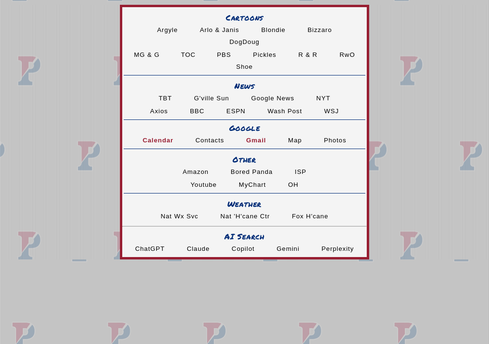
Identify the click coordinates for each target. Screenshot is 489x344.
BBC (197, 111)
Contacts (209, 140)
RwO (347, 54)
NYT (323, 98)
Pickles (264, 54)
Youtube (204, 184)
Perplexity (337, 248)
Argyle (167, 29)
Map (295, 140)
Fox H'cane (310, 216)
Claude (198, 248)
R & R (308, 54)
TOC (189, 54)
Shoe (244, 66)
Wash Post (284, 111)
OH (293, 184)
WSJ (331, 111)
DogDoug (245, 41)
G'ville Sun (211, 98)
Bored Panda (252, 171)
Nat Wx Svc (179, 216)
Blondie (273, 29)
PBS (224, 54)
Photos (335, 140)
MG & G (148, 54)
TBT (165, 98)
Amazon (195, 171)
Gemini (287, 248)
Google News (272, 98)
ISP (300, 171)
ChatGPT (150, 248)
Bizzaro (320, 29)
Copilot (243, 248)
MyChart (252, 184)
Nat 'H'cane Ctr (245, 216)
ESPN (235, 111)
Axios (159, 111)
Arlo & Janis (219, 29)
